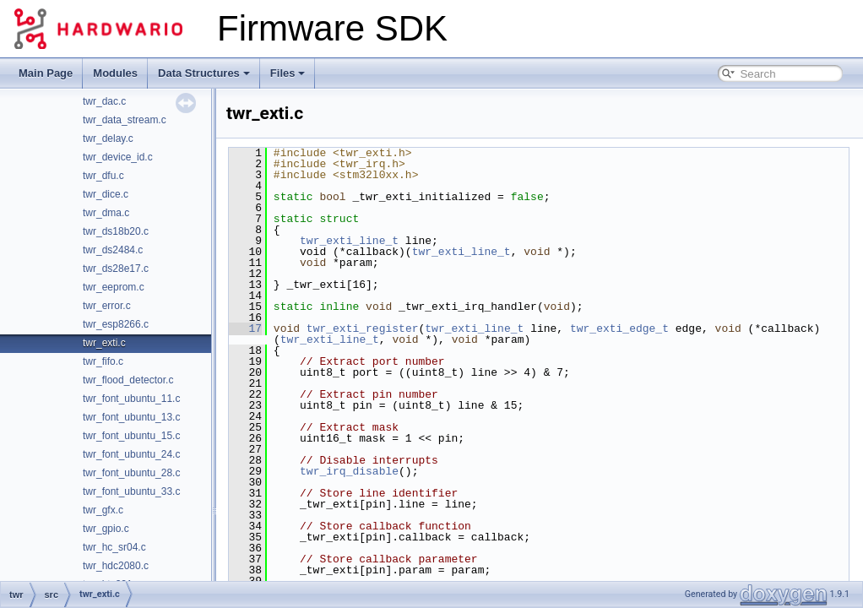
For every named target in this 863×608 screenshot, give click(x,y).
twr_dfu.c (103, 176)
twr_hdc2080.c (116, 566)
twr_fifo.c (103, 361)
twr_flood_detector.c (128, 380)
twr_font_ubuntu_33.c (131, 491)
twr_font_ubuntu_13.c (131, 417)
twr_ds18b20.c (116, 231)
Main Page (46, 73)
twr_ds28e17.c (116, 268)
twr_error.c (107, 306)
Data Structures (204, 73)
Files (288, 73)
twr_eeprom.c (113, 287)
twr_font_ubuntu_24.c (131, 454)
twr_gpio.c (106, 529)
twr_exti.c (104, 343)
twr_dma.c (106, 213)
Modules (115, 73)
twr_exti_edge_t (619, 328)
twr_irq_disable (349, 471)
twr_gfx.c (103, 510)
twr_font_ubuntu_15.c (131, 436)
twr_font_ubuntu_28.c (131, 473)
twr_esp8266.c (116, 324)
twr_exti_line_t (349, 240)
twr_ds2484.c (113, 250)
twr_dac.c (104, 101)
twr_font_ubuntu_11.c (131, 398)
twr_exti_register (363, 328)
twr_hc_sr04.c (114, 547)
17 (245, 328)
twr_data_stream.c (124, 120)
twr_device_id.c (118, 157)
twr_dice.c (105, 194)
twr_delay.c (108, 138)
